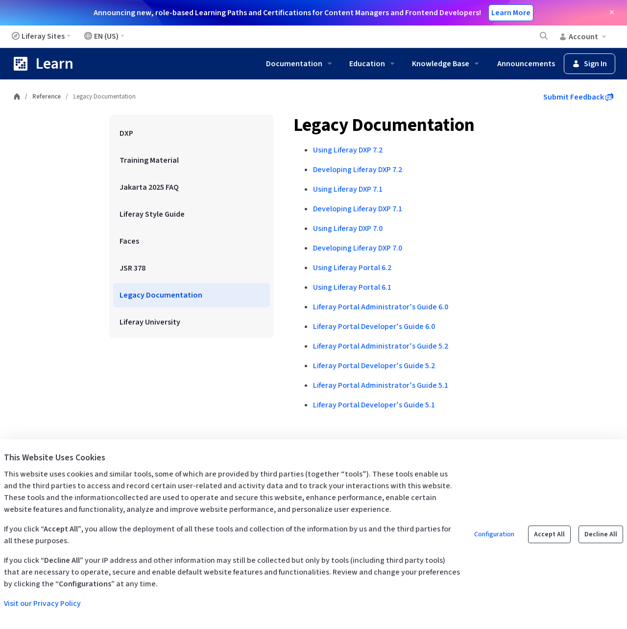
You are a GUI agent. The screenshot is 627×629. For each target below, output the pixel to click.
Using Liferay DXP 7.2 (348, 150)
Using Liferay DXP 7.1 (348, 189)
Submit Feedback (578, 97)
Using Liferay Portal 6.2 (352, 267)
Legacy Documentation (384, 125)
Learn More (511, 12)
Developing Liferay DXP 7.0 (357, 248)
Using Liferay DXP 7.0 (348, 228)
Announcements (526, 63)
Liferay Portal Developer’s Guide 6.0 (374, 326)
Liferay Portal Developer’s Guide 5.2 (374, 365)
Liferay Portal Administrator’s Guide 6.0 (380, 307)
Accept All (549, 534)
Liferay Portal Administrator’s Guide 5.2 (380, 346)
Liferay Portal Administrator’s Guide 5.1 (380, 385)
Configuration (494, 534)
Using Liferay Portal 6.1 (352, 287)
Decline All (600, 534)
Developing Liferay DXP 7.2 (357, 169)
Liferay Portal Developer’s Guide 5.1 (374, 405)
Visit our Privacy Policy (42, 603)
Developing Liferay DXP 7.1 (357, 208)
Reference (46, 96)
